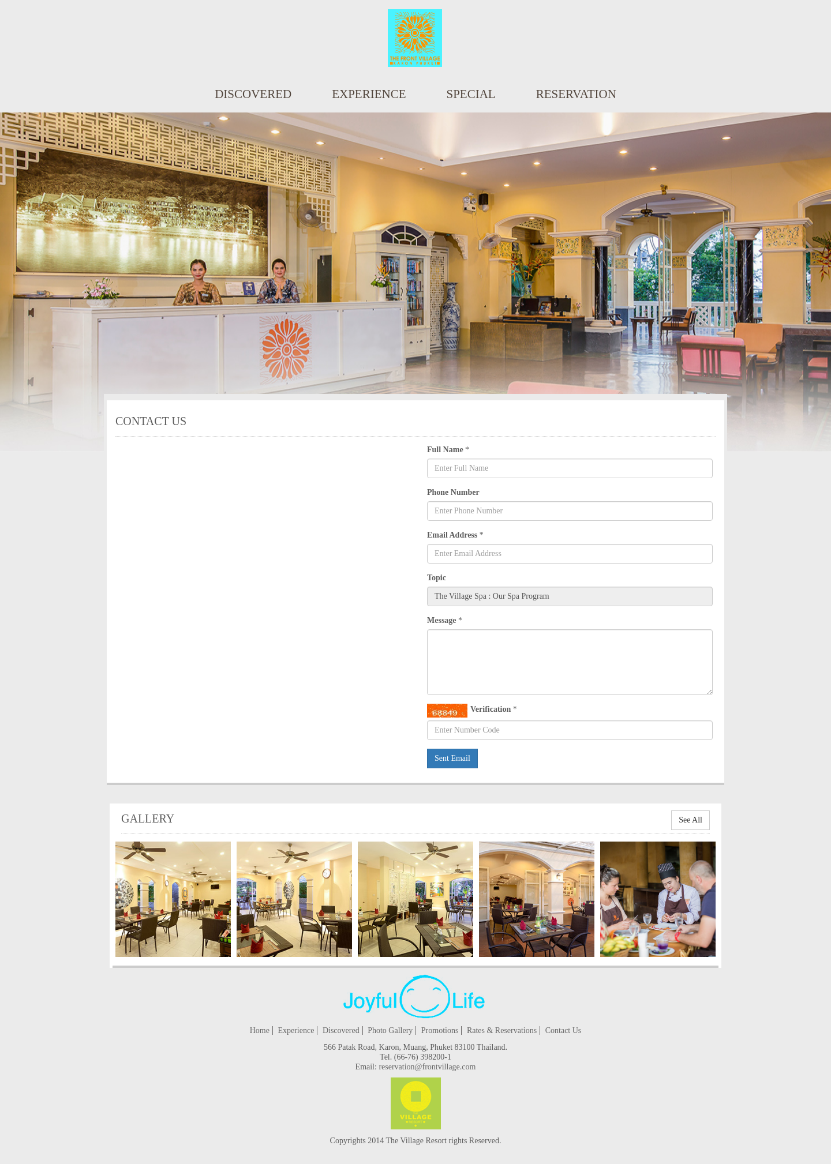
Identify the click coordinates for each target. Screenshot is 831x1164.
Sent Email (452, 758)
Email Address (452, 535)
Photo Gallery (390, 1030)
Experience (369, 94)
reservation (576, 94)
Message (441, 620)
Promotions (440, 1030)
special (471, 94)
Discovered (253, 94)
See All (690, 820)
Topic (436, 577)
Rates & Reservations (502, 1030)
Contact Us (563, 1030)
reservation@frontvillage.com (427, 1066)
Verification (469, 711)
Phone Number (453, 492)
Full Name (445, 449)
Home (259, 1030)
